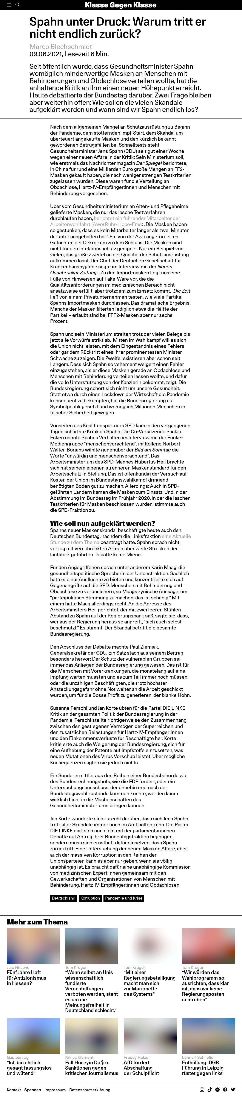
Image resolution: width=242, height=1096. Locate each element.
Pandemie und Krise (124, 898)
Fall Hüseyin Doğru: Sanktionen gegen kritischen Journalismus (91, 1068)
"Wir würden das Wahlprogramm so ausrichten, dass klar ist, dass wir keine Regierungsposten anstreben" (205, 985)
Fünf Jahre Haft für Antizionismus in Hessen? (26, 977)
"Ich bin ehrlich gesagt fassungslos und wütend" (29, 1068)
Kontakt (14, 1089)
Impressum (55, 1089)
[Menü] (9, 5)
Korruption (90, 898)
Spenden (32, 1089)
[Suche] (17, 5)
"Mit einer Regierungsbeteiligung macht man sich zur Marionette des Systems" (150, 983)
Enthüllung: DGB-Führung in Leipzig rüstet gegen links (203, 1068)
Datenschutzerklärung (89, 1089)
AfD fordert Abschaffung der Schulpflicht (141, 1068)
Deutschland (63, 898)
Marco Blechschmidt (60, 46)
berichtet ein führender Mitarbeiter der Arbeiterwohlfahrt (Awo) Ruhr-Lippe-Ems (115, 221)
